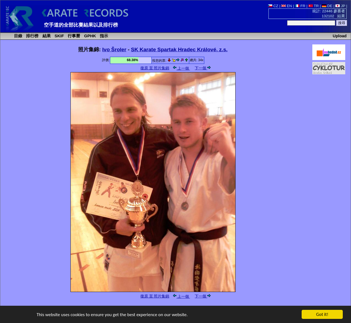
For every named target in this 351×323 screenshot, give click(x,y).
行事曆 (73, 35)
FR (300, 6)
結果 (46, 35)
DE (327, 6)
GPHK (89, 35)
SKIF (58, 35)
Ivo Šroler (114, 49)
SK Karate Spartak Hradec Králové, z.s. (179, 49)
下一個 (203, 68)
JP (340, 6)
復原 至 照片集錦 (154, 68)
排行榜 (31, 35)
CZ (273, 6)
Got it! (322, 315)
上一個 (181, 68)
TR (313, 6)
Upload (340, 35)
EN (286, 6)
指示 (103, 35)
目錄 (17, 35)
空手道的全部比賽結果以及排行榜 (81, 25)
